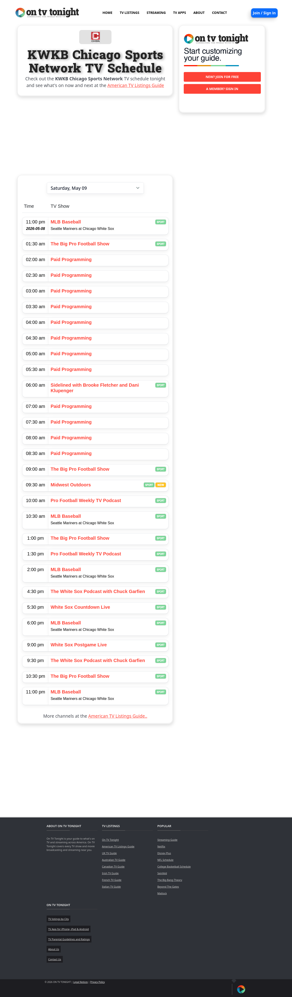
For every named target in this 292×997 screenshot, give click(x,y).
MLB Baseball (66, 221)
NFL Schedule (165, 859)
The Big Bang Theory (169, 880)
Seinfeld (162, 873)
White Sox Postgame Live (79, 644)
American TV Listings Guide (135, 85)
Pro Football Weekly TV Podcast (86, 500)
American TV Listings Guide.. (117, 716)
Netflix (161, 846)
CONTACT (219, 12)
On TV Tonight (110, 839)
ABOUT (199, 12)
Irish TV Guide (110, 873)
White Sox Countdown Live (80, 607)
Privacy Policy (97, 982)
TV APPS (179, 12)
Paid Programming (71, 259)
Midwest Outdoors (71, 484)
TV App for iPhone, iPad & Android (68, 929)
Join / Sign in (264, 12)
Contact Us (54, 959)
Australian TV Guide (113, 859)
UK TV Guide (109, 853)
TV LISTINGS (129, 12)
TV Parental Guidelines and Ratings (69, 939)
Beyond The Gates (168, 886)
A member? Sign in (222, 89)
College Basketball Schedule (174, 866)
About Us (53, 949)
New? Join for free (222, 77)
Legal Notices (80, 982)
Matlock (162, 893)
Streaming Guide (167, 839)
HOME (107, 12)
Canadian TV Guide (113, 866)
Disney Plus (164, 853)
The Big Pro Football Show (80, 243)
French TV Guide (111, 880)
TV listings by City (58, 919)
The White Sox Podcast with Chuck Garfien (98, 591)
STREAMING (156, 12)
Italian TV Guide (111, 886)
